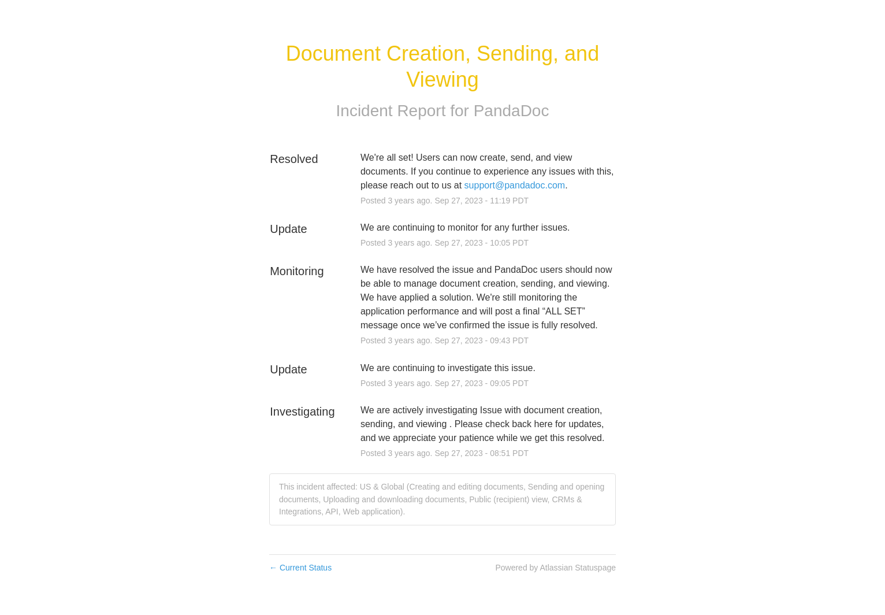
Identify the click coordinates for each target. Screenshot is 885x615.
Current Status (300, 567)
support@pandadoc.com (515, 185)
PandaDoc (511, 111)
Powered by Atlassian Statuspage (555, 567)
